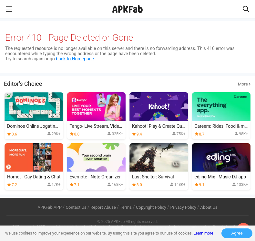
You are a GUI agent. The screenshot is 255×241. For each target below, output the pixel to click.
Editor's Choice (127, 84)
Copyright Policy (151, 207)
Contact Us (76, 207)
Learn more (203, 233)
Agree (237, 233)
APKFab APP (49, 207)
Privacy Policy (183, 207)
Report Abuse (103, 207)
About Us (208, 207)
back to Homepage (75, 58)
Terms (126, 207)
